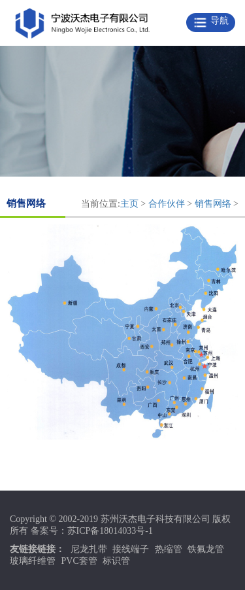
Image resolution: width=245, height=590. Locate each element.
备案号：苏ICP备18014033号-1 (92, 531)
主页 (129, 204)
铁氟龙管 (206, 549)
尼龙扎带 (89, 549)
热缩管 (168, 549)
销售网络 (213, 204)
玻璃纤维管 (33, 561)
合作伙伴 (166, 204)
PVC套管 (79, 561)
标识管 (116, 561)
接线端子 (130, 549)
